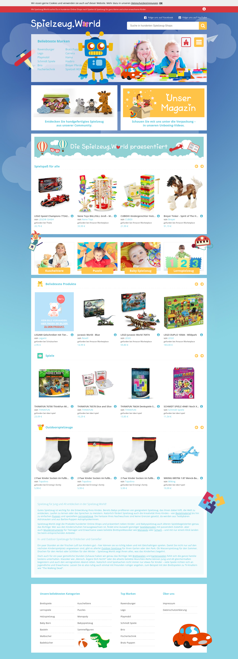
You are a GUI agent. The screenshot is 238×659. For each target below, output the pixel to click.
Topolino (43, 481)
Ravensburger (46, 49)
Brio (40, 65)
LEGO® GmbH (46, 219)
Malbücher (46, 636)
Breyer (171, 219)
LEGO (128, 338)
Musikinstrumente (53, 529)
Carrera (70, 53)
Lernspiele (45, 609)
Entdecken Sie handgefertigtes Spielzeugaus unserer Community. (74, 123)
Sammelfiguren (85, 629)
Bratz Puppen (73, 49)
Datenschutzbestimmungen (144, 3)
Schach (158, 529)
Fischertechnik (46, 69)
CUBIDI (128, 219)
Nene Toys (87, 219)
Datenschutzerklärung (175, 609)
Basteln (44, 629)
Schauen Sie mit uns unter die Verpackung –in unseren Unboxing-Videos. (164, 123)
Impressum (169, 603)
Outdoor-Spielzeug (111, 548)
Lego (40, 53)
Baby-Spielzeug (140, 271)
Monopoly (143, 529)
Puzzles (81, 609)
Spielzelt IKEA (73, 69)
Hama (69, 57)
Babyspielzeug (85, 623)
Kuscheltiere (54, 271)
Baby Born (45, 623)
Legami (42, 338)
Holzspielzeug (47, 616)
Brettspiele (46, 603)
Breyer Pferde (73, 65)
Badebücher (46, 642)
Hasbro (69, 61)
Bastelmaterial (183, 513)
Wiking (171, 481)
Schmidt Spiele (46, 61)
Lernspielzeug (184, 271)
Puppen (56, 516)
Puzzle (97, 271)
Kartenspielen (158, 555)
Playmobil (43, 57)
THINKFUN (44, 409)
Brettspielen (139, 555)
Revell (85, 338)
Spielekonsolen (148, 526)
